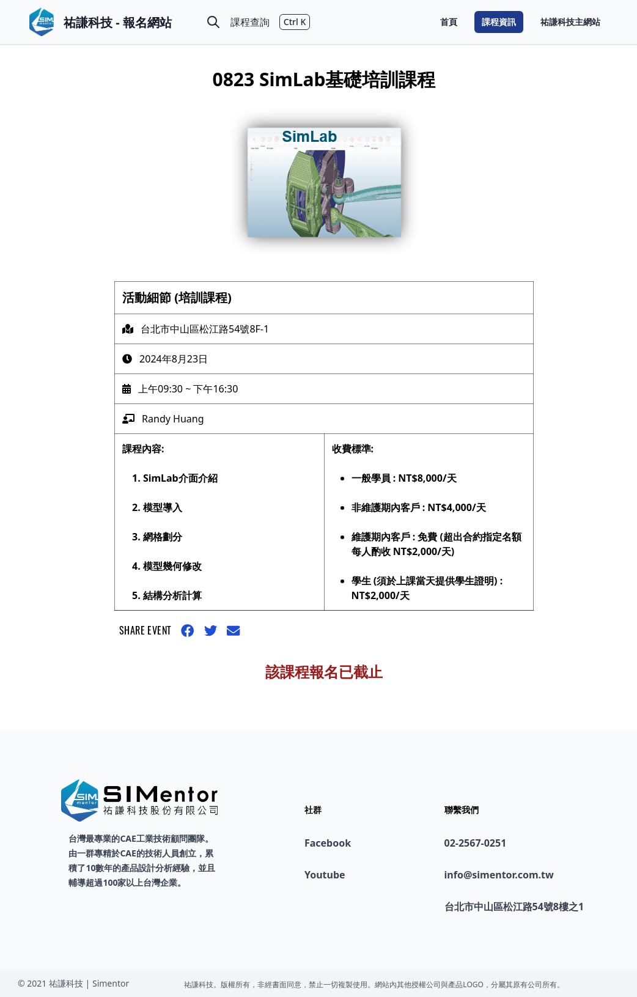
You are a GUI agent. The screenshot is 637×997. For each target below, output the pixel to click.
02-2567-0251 (475, 843)
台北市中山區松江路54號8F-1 (205, 329)
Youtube (324, 874)
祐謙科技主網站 (570, 22)
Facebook (327, 843)
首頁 (448, 22)
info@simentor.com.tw (499, 874)
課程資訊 (499, 22)
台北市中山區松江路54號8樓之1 (514, 906)
